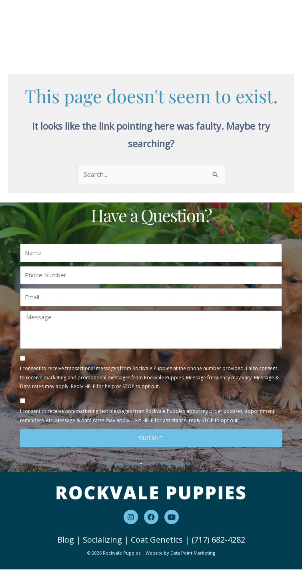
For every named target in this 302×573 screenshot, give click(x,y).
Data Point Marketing (192, 557)
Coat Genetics (157, 543)
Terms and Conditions (169, 466)
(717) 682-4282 (218, 543)
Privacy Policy (123, 466)
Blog (65, 543)
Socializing (102, 543)
